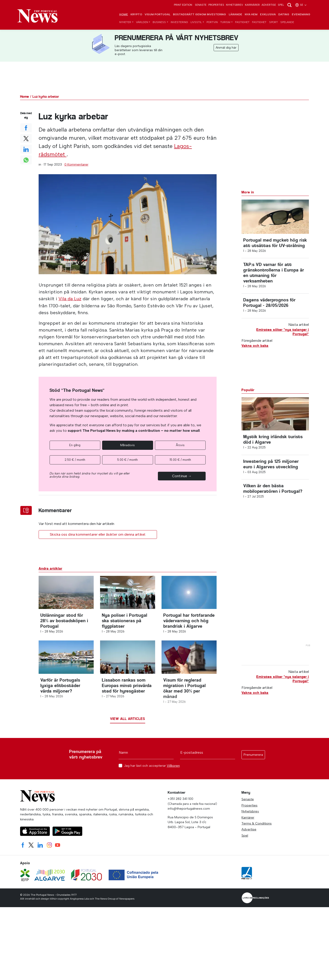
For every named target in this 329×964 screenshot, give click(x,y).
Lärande (235, 14)
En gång (74, 445)
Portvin (212, 22)
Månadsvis (127, 445)
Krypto (136, 14)
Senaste (201, 4)
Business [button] (159, 22)
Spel (281, 4)
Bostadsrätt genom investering (199, 14)
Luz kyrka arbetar (45, 97)
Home (123, 14)
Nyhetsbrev (234, 4)
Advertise (269, 4)
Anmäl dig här (226, 48)
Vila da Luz (70, 299)
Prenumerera (253, 757)
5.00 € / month (127, 459)
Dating (283, 14)
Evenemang (301, 14)
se (301, 4)
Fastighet (242, 22)
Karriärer (252, 4)
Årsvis (180, 445)
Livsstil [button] (196, 22)
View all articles (127, 721)
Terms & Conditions (256, 826)
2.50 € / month (75, 459)
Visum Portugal (157, 14)
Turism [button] (225, 22)
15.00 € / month (180, 459)
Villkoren (173, 768)
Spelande (287, 22)
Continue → (182, 476)
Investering (179, 22)
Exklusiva (268, 14)
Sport (273, 22)
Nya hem (251, 14)
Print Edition (183, 4)
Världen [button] (142, 22)
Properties (216, 4)
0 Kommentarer (76, 165)
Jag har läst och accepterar (152, 768)
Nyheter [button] (125, 22)
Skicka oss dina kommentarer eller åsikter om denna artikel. (98, 534)
